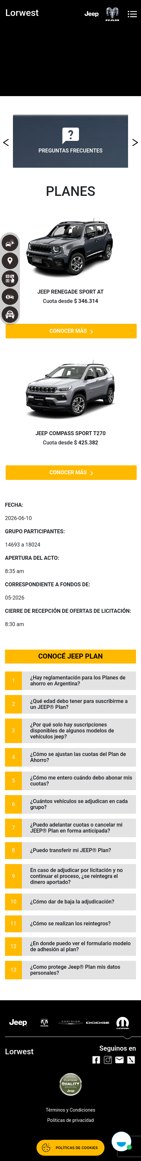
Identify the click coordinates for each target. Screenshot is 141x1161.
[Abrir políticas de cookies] (70, 1148)
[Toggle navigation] (132, 14)
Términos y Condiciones (70, 1110)
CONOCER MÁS (71, 331)
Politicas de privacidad (70, 1120)
